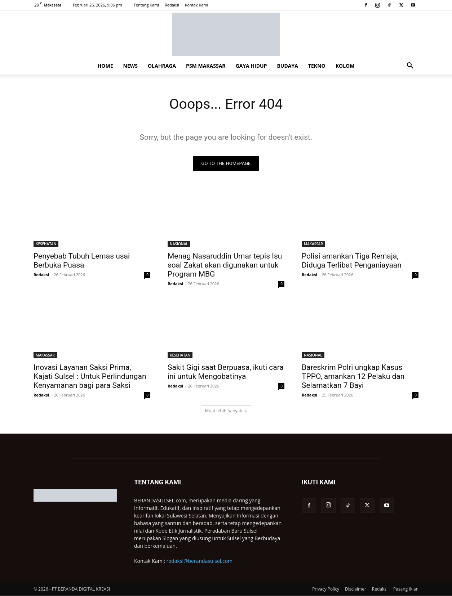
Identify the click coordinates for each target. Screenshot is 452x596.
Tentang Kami (146, 5)
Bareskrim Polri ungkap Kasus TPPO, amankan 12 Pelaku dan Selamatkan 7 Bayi (353, 376)
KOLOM (345, 65)
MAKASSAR (313, 244)
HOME (105, 65)
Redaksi (172, 5)
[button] (409, 66)
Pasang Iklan (405, 589)
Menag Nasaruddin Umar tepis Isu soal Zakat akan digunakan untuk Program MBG (225, 265)
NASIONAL (179, 244)
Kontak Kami (196, 5)
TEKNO (316, 65)
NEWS (130, 65)
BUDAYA (287, 65)
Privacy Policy (325, 589)
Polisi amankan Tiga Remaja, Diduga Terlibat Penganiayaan (352, 261)
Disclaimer (355, 589)
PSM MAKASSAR (205, 65)
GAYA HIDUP (251, 65)
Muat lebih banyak (226, 411)
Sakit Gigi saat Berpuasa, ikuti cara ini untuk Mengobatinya (226, 372)
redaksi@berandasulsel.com (200, 561)
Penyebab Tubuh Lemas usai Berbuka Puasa (82, 261)
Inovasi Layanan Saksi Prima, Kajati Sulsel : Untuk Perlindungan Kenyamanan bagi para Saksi (90, 376)
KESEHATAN (46, 244)
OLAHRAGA (162, 65)
